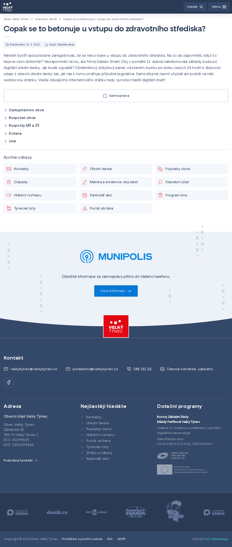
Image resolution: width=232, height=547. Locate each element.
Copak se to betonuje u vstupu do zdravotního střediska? (103, 19)
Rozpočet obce (22, 118)
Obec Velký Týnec (16, 19)
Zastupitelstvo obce (26, 110)
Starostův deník (46, 19)
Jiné (12, 141)
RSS (110, 539)
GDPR (121, 539)
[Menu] (219, 6)
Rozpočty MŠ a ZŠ (24, 126)
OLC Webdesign (216, 539)
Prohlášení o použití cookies (82, 539)
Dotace (15, 134)
